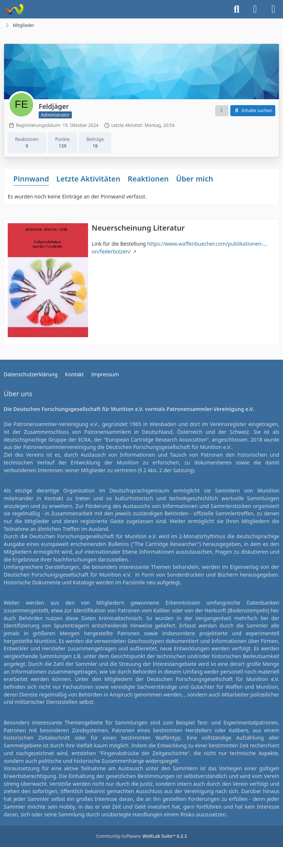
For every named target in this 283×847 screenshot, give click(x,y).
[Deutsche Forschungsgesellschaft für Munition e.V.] (13, 9)
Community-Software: (141, 836)
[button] (221, 110)
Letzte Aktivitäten (88, 179)
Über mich (194, 179)
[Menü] (273, 9)
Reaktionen (147, 179)
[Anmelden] (255, 9)
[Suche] (236, 9)
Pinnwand (31, 179)
